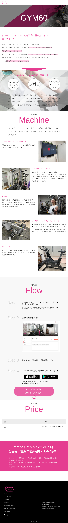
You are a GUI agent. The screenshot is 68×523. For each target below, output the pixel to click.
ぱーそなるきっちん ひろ (10, 505)
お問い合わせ (7, 511)
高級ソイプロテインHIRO (10, 508)
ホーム (5, 494)
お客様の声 (6, 499)
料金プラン (6, 502)
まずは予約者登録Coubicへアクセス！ (34, 391)
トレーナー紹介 (7, 496)
